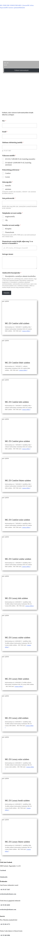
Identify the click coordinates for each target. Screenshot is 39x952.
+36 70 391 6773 (5, 924)
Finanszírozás (9, 232)
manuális (8, 185)
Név (4, 121)
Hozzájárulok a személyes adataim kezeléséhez (20, 276)
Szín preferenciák (8, 198)
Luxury (7, 177)
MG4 (17, 5)
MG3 (5, 5)
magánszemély (10, 216)
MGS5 (14, 5)
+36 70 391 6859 (5, 905)
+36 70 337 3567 (5, 889)
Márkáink (22, 7)
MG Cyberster (23, 5)
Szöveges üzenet (7, 254)
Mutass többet (26, 331)
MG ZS (2, 5)
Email (4, 132)
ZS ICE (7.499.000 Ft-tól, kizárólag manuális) (20, 159)
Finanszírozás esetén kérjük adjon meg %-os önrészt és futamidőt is (17, 242)
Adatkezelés (3, 877)
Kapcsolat (3, 7)
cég (6, 220)
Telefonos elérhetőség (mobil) (12, 142)
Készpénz (8, 229)
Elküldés (7, 293)
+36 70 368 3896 (5, 935)
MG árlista (30, 5)
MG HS (9, 5)
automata (8, 189)
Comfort (8, 173)
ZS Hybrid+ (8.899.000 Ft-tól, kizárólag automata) (18, 164)
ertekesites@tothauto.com (8, 894)
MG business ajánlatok (12, 7)
